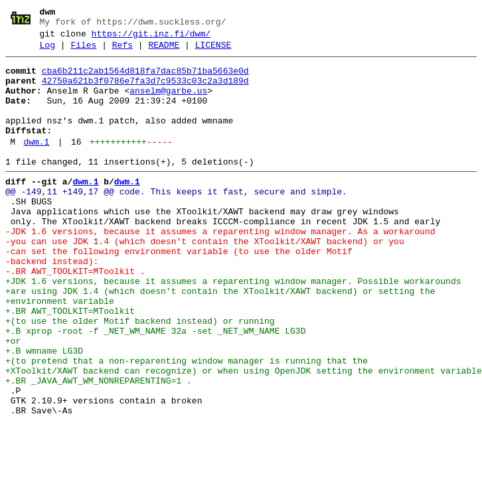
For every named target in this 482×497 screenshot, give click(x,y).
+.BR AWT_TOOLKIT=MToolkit (70, 363)
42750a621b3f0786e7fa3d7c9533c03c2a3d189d (145, 91)
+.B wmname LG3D (44, 411)
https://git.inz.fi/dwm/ (151, 38)
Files (83, 51)
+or (13, 399)
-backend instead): (51, 303)
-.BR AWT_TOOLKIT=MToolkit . (75, 315)
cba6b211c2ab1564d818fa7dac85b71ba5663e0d (145, 79)
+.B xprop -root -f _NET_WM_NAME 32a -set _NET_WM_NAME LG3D (155, 387)
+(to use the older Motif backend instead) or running (140, 375)
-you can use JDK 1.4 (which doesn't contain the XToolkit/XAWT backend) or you (204, 279)
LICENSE (213, 51)
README (163, 51)
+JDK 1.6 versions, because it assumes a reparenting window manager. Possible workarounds (233, 327)
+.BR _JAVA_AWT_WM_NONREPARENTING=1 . (98, 447)
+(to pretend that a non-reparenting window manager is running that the (186, 423)
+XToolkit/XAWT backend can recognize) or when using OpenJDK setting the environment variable (243, 435)
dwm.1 (36, 164)
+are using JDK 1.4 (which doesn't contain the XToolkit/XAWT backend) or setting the (220, 339)
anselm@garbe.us (168, 103)
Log (47, 51)
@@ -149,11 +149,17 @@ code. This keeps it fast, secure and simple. (176, 220)
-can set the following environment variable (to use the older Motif (179, 291)
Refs (122, 51)
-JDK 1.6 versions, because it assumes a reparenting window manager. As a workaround (220, 267)
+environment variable (59, 351)
